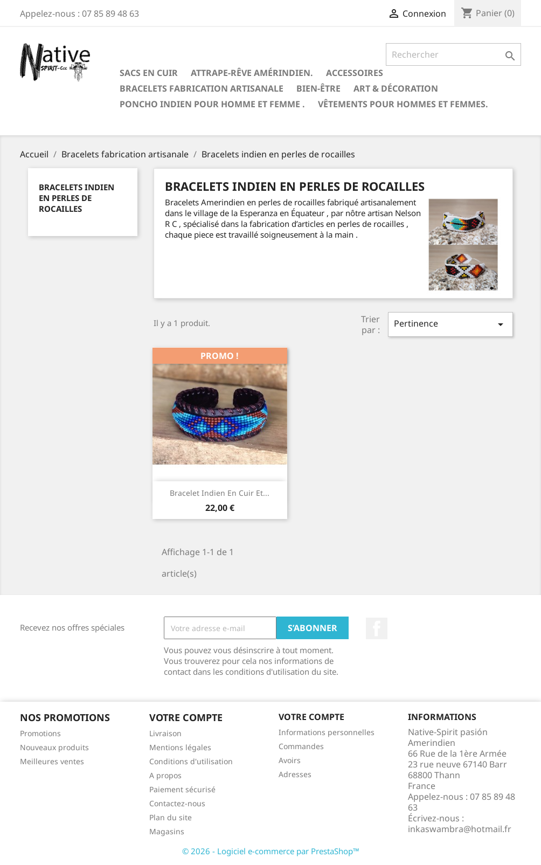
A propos (165, 775)
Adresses (295, 774)
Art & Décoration (395, 88)
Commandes (301, 746)
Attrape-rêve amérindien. (252, 73)
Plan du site (170, 817)
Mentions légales (180, 747)
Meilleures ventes (52, 761)
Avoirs (290, 760)
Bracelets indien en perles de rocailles (76, 198)
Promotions (40, 733)
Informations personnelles (326, 732)
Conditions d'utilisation (191, 761)
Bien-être (318, 88)
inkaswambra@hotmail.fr (459, 829)
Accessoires (354, 73)
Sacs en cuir (149, 73)
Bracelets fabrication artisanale (201, 88)
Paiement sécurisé (182, 789)
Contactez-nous (177, 803)
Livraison (165, 733)
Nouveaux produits (54, 747)
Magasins (166, 831)
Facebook (376, 628)
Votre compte (311, 717)
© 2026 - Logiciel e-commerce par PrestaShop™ (270, 851)
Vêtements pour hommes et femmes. (403, 104)
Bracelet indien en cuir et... (219, 493)
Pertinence (450, 324)
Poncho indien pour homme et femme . (212, 104)
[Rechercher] (453, 54)
